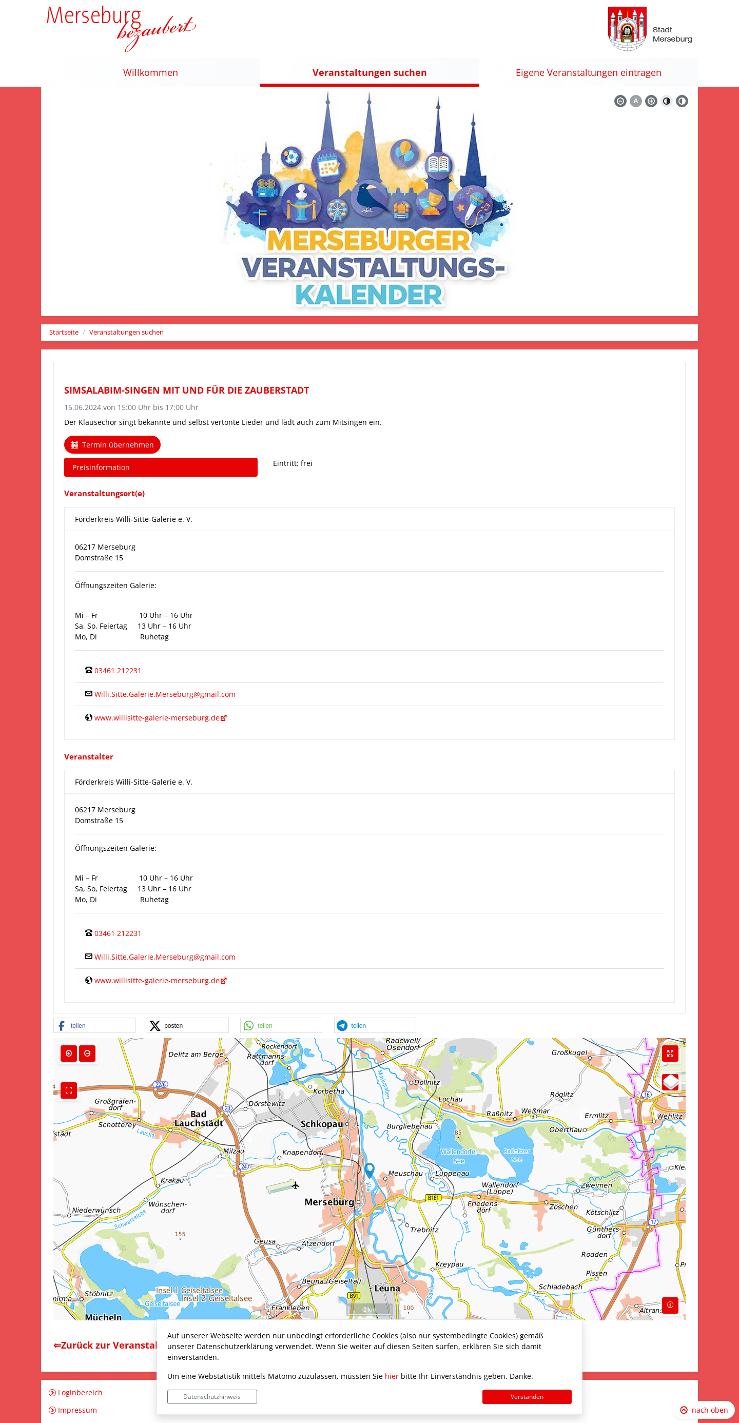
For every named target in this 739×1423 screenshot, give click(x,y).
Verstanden (527, 1396)
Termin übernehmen (112, 445)
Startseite (64, 332)
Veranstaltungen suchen (126, 332)
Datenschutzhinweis (212, 1396)
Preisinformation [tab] (101, 467)
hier (392, 1376)
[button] (94, 1026)
